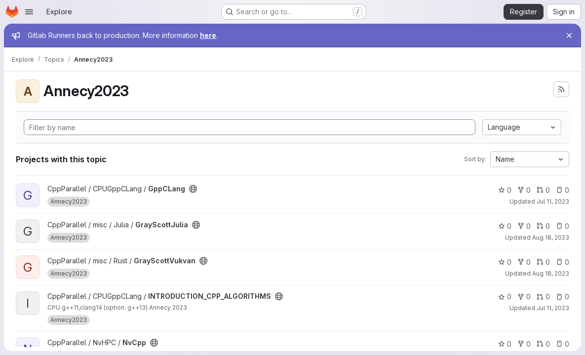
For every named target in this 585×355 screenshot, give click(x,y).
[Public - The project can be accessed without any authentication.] (193, 189)
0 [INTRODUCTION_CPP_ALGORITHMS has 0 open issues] (562, 296)
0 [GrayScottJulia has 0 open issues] (562, 226)
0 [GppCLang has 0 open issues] (562, 190)
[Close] (569, 35)
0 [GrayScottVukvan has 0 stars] (504, 262)
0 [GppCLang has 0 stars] (504, 190)
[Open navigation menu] (29, 12)
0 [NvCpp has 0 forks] (524, 344)
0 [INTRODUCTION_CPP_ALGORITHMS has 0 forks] (524, 296)
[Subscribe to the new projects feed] (561, 89)
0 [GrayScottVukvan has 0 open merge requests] (543, 262)
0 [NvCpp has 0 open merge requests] (543, 344)
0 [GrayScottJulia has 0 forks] (524, 226)
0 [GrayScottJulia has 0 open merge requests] (543, 226)
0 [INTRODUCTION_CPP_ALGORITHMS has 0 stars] (504, 296)
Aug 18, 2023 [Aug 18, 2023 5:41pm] (550, 237)
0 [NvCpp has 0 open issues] (562, 344)
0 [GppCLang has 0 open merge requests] (543, 190)
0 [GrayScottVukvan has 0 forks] (524, 262)
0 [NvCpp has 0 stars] (504, 344)
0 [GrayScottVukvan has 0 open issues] (562, 262)
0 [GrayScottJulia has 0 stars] (504, 226)
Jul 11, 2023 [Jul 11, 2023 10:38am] (553, 308)
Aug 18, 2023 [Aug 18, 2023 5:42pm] (550, 273)
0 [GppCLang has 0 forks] (524, 190)
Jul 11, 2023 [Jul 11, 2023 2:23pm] (553, 201)
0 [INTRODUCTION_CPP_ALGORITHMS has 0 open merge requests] (543, 296)
